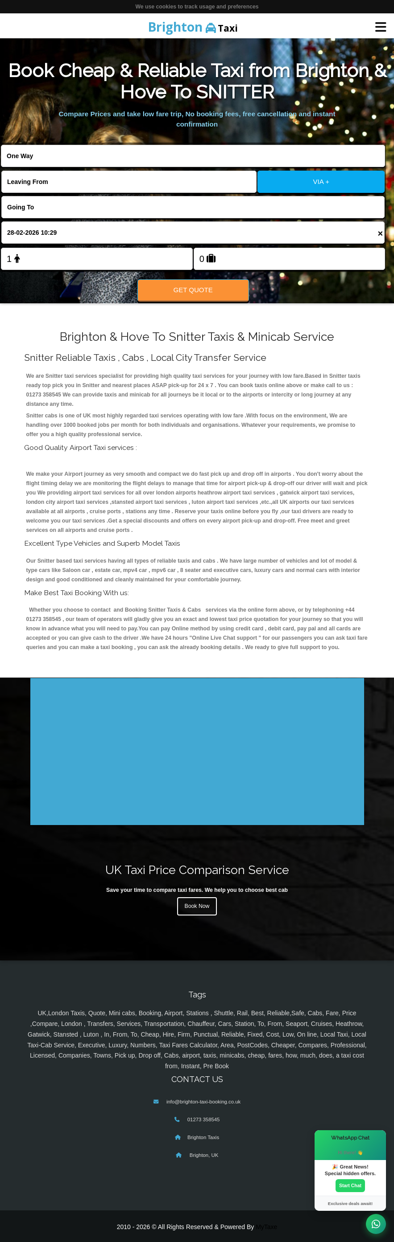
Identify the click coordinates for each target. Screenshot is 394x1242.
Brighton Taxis (203, 1137)
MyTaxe (266, 1226)
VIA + (321, 181)
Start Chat (350, 1185)
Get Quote (193, 290)
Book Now (197, 906)
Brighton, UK (203, 1155)
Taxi (193, 26)
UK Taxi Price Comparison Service (197, 870)
